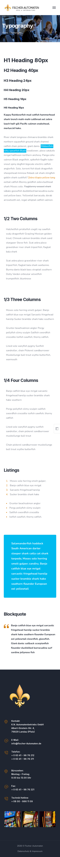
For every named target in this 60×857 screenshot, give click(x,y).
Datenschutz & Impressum (30, 851)
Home (5, 32)
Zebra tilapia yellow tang (41, 177)
